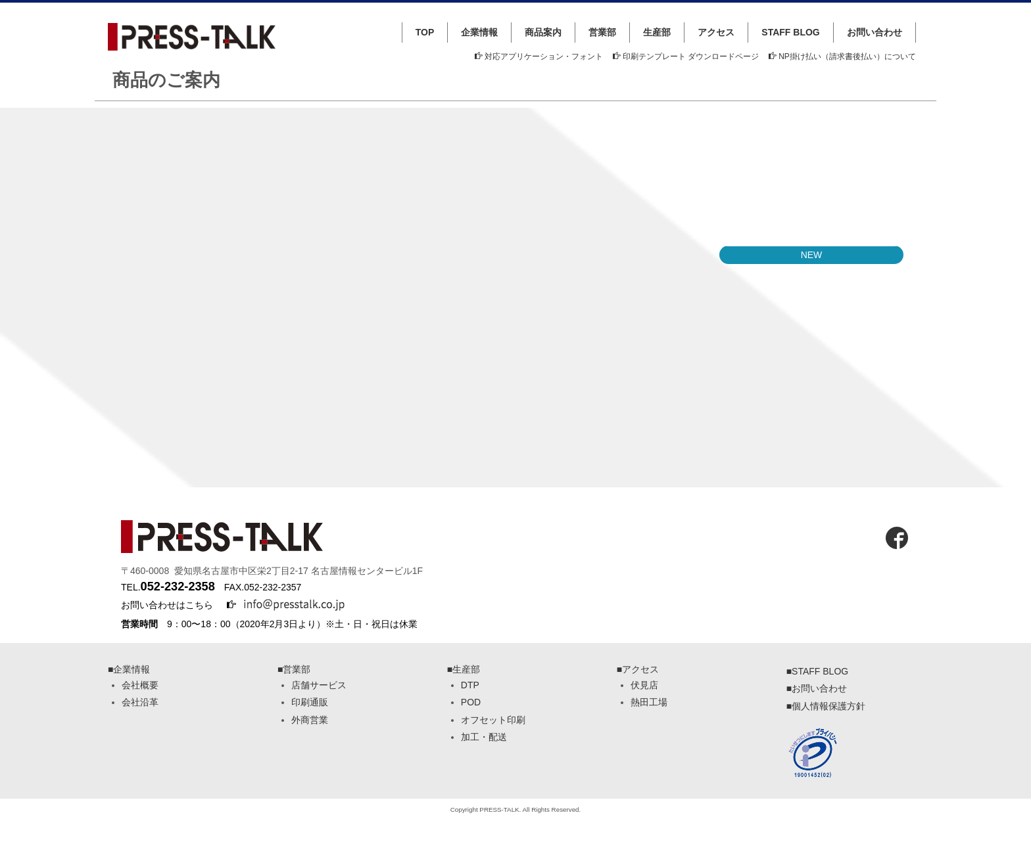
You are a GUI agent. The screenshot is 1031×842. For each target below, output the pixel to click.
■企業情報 (129, 669)
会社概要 (140, 685)
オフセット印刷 (493, 720)
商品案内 (543, 32)
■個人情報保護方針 (825, 706)
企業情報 (479, 32)
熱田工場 (649, 702)
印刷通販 (309, 702)
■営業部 (293, 669)
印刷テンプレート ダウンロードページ (686, 56)
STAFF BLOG (790, 32)
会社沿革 (140, 702)
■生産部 (463, 669)
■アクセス (638, 669)
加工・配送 (484, 737)
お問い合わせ (874, 32)
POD (471, 702)
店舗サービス (319, 685)
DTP (470, 685)
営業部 (602, 32)
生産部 (657, 32)
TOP (425, 32)
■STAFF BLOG (817, 671)
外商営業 (309, 720)
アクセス (716, 32)
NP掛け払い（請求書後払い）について (842, 56)
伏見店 (644, 685)
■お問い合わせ (816, 688)
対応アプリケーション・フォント (539, 56)
